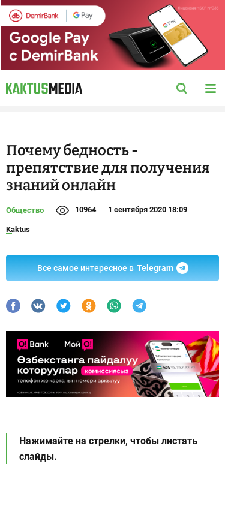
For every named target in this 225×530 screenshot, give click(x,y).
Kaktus (18, 229)
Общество (25, 210)
